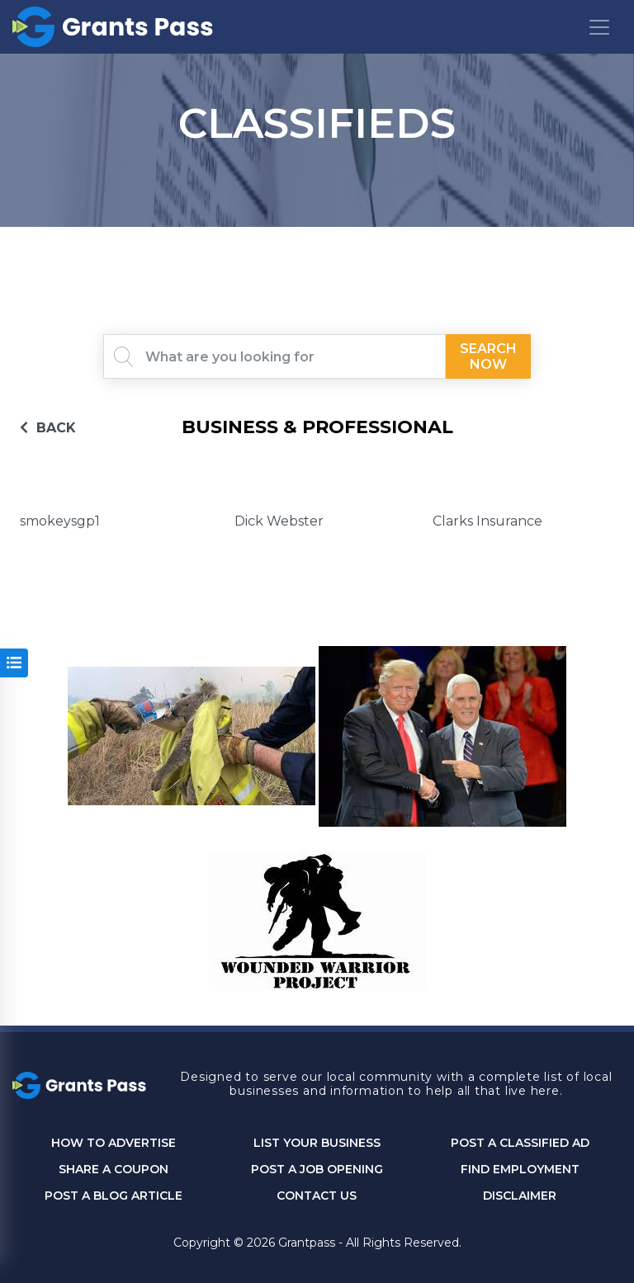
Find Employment (520, 1170)
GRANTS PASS (317, 247)
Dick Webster (279, 521)
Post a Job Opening (317, 1170)
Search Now (488, 356)
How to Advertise (113, 1143)
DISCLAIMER (519, 1196)
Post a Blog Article (113, 1196)
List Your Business (317, 1143)
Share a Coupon (113, 1170)
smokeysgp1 (60, 521)
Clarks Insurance (487, 521)
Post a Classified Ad (520, 1143)
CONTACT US (317, 1196)
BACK (48, 428)
